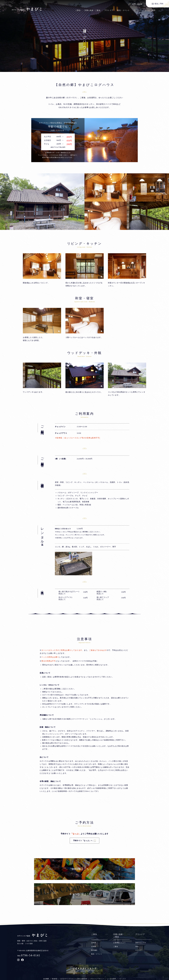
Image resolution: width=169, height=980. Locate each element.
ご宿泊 (77, 10)
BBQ (137, 955)
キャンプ (138, 958)
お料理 (93, 951)
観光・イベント (123, 10)
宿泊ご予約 (159, 4)
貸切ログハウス (140, 951)
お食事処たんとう (119, 951)
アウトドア (108, 10)
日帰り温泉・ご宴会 (92, 10)
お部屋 (93, 955)
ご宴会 (115, 955)
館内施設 (94, 958)
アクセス (137, 10)
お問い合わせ (137, 4)
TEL (28, 964)
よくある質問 (150, 10)
